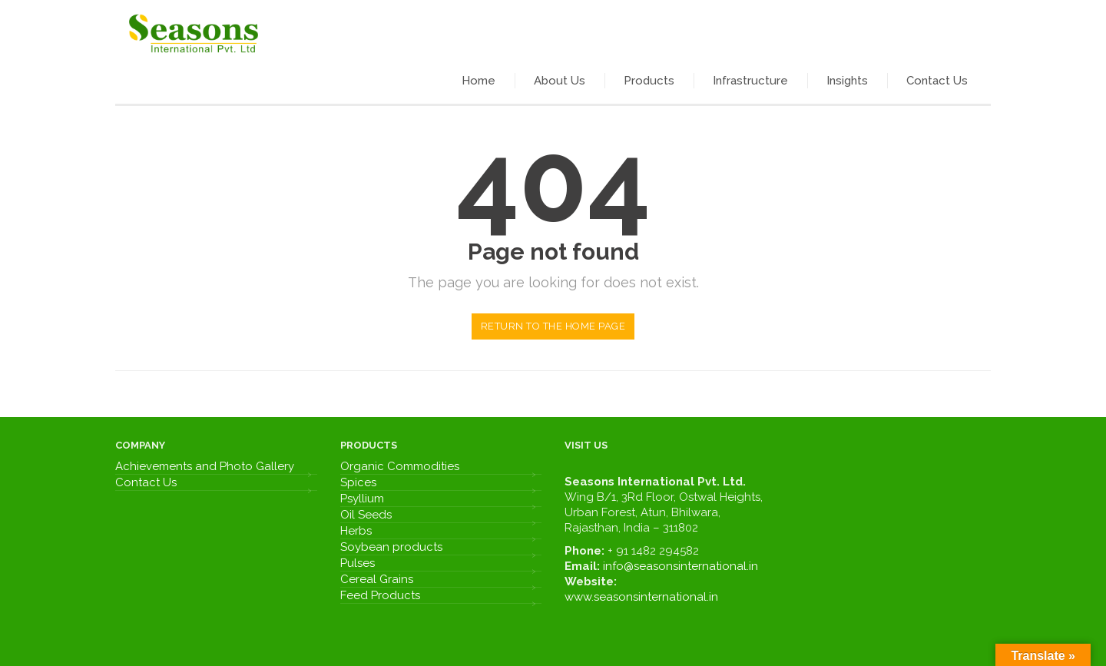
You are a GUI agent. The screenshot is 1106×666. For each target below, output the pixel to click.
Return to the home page (553, 326)
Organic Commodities (399, 466)
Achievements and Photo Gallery (204, 466)
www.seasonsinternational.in (641, 597)
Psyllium (362, 498)
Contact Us (146, 482)
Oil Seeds (366, 515)
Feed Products (380, 595)
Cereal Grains (376, 579)
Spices (358, 482)
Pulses (357, 563)
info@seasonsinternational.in (680, 566)
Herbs (356, 531)
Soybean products (391, 547)
